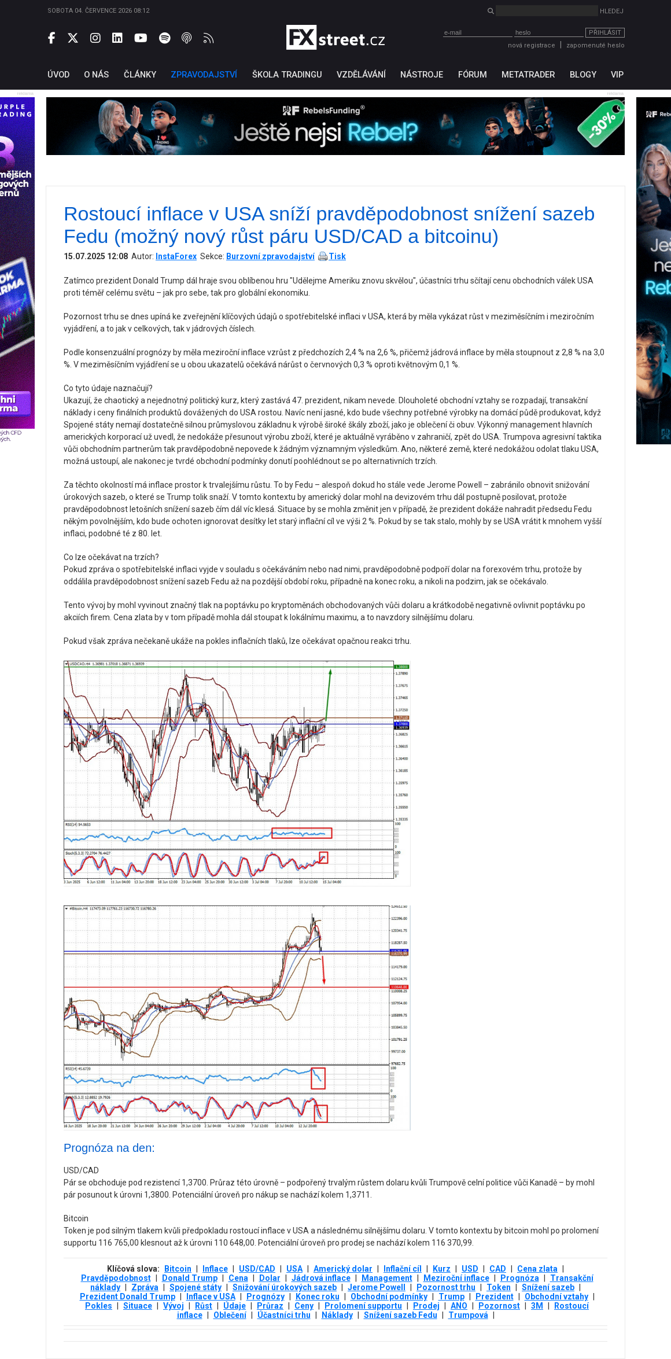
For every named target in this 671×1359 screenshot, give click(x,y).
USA (294, 1268)
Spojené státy (195, 1287)
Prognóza (519, 1278)
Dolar (270, 1278)
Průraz (270, 1305)
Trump (451, 1296)
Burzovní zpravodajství (270, 256)
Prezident (494, 1296)
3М (537, 1305)
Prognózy (265, 1296)
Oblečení (229, 1315)
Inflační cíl (403, 1268)
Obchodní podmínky (389, 1296)
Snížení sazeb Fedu (400, 1315)
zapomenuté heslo (595, 45)
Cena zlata (537, 1268)
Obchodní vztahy (556, 1296)
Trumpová (468, 1315)
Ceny (304, 1305)
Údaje (234, 1305)
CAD (497, 1268)
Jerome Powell (376, 1287)
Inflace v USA (210, 1296)
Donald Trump (189, 1278)
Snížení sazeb (548, 1287)
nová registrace (531, 45)
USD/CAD (257, 1268)
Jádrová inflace (321, 1278)
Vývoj (173, 1305)
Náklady (337, 1315)
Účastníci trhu (284, 1315)
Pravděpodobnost (116, 1278)
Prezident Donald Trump (127, 1296)
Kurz (442, 1268)
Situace (137, 1305)
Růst (203, 1305)
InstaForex (176, 256)
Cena (238, 1278)
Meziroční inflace (456, 1278)
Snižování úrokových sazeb (285, 1287)
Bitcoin (177, 1268)
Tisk (337, 256)
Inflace (215, 1268)
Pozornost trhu (445, 1287)
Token (498, 1287)
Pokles (98, 1305)
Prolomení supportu (363, 1305)
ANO (459, 1305)
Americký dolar (343, 1268)
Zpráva (144, 1287)
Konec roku (318, 1296)
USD (470, 1268)
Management (387, 1278)
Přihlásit (605, 32)
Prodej (426, 1305)
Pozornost (499, 1305)
